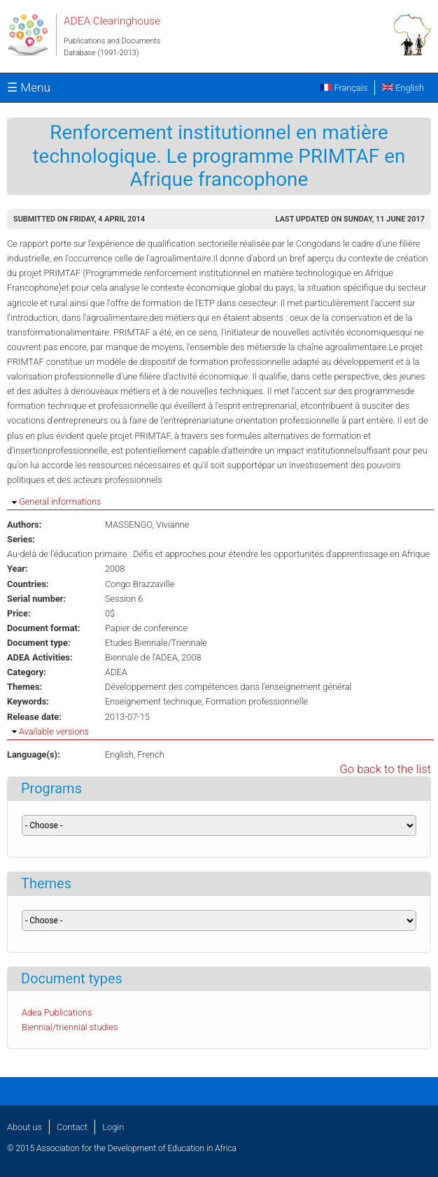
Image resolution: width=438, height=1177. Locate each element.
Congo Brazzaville (139, 584)
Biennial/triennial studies (70, 1027)
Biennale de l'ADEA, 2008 (153, 657)
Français (343, 87)
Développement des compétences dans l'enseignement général (228, 686)
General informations (60, 501)
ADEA (116, 672)
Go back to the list (385, 769)
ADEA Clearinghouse (112, 21)
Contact (72, 1127)
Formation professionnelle (257, 701)
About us (24, 1127)
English (403, 87)
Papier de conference (146, 628)
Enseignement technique (153, 701)
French (150, 754)
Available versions (54, 731)
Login (113, 1127)
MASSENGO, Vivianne (147, 524)
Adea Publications (57, 1012)
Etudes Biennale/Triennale (156, 642)
